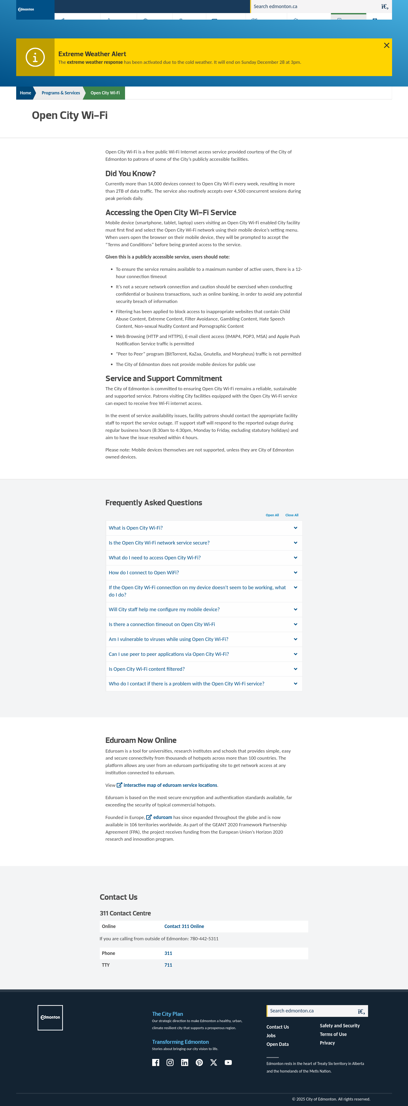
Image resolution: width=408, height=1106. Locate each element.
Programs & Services (346, 29)
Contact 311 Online (184, 926)
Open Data (278, 1044)
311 (205, 6)
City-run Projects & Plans (227, 29)
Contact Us (278, 1027)
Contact (237, 6)
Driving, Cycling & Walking (265, 29)
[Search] (315, 6)
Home (25, 93)
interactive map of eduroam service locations (170, 785)
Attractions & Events (117, 29)
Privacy (327, 1043)
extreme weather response (95, 62)
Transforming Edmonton (180, 1042)
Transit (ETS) (377, 29)
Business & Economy (151, 29)
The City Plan (167, 1014)
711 (168, 965)
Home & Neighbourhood (305, 29)
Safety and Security (340, 1026)
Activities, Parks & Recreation (75, 29)
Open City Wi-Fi (105, 93)
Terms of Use (333, 1034)
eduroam (162, 817)
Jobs (219, 6)
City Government (188, 29)
